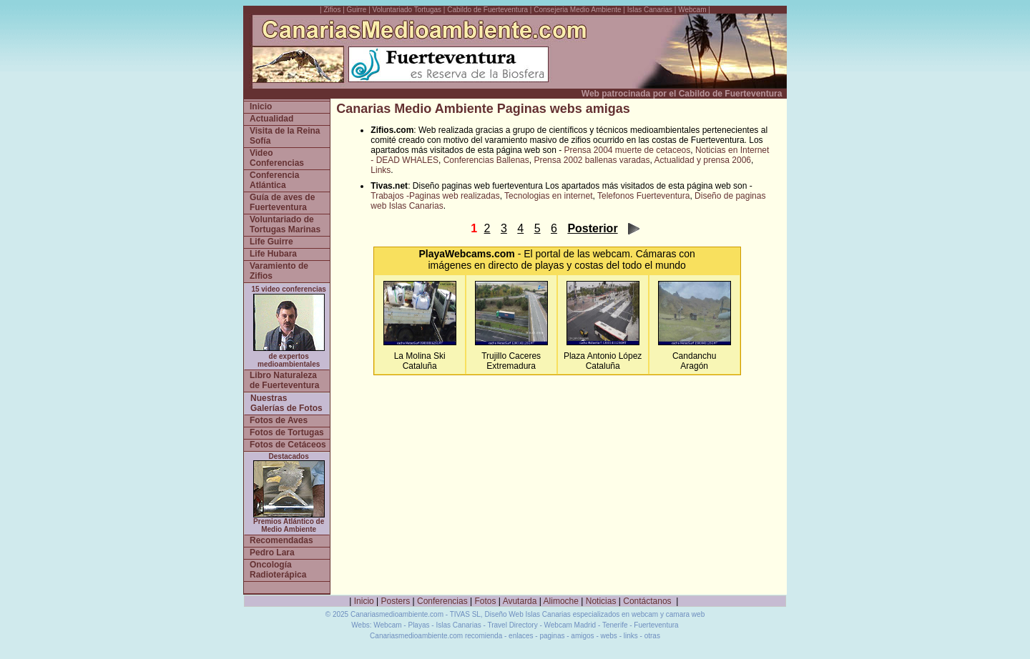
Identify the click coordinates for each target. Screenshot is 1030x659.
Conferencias (442, 601)
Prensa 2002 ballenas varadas (591, 160)
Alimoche (561, 601)
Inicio (364, 601)
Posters (396, 601)
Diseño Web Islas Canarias (527, 614)
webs (609, 636)
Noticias (601, 601)
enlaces (521, 636)
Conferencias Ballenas (486, 160)
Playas (418, 625)
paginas (551, 636)
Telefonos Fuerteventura (643, 196)
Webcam (692, 10)
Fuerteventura (656, 625)
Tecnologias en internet (548, 196)
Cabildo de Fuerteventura (487, 10)
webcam (611, 253)
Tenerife (615, 625)
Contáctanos (647, 601)
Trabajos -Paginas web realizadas (435, 196)
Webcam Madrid (570, 625)
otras (652, 636)
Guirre (358, 10)
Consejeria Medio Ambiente (577, 10)
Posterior (592, 228)
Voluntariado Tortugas (407, 10)
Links (381, 170)
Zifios (332, 10)
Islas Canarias (649, 10)
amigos (582, 636)
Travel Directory (512, 625)
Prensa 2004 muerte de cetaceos (627, 150)
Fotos (485, 601)
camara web (685, 614)
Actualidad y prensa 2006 (702, 160)
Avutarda (520, 601)
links (631, 636)
